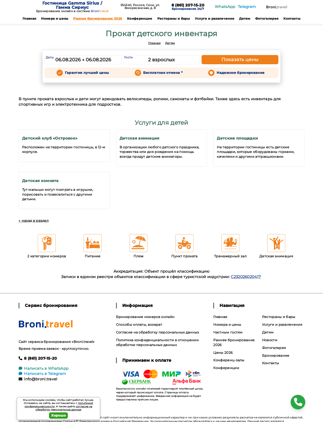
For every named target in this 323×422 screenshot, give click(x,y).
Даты (50, 57)
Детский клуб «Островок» (49, 138)
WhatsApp (225, 6)
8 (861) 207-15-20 (188, 5)
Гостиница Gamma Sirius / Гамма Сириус (72, 5)
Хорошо (58, 415)
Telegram (247, 6)
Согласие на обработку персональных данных (157, 332)
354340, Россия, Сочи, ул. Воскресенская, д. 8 (140, 6)
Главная (29, 19)
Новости (269, 340)
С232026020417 (246, 276)
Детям (244, 19)
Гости (128, 57)
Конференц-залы (228, 360)
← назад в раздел (34, 221)
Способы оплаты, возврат (139, 325)
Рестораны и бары (173, 19)
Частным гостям (227, 332)
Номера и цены (54, 19)
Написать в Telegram (42, 373)
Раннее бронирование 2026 (97, 19)
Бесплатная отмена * (163, 73)
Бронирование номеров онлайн (145, 317)
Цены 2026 (223, 353)
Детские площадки (237, 138)
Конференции (139, 19)
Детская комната (40, 180)
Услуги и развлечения (214, 19)
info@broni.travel (38, 379)
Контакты (291, 19)
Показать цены (240, 59)
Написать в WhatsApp (43, 368)
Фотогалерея (267, 19)
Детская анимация (139, 138)
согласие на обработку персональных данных (63, 408)
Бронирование (275, 356)
